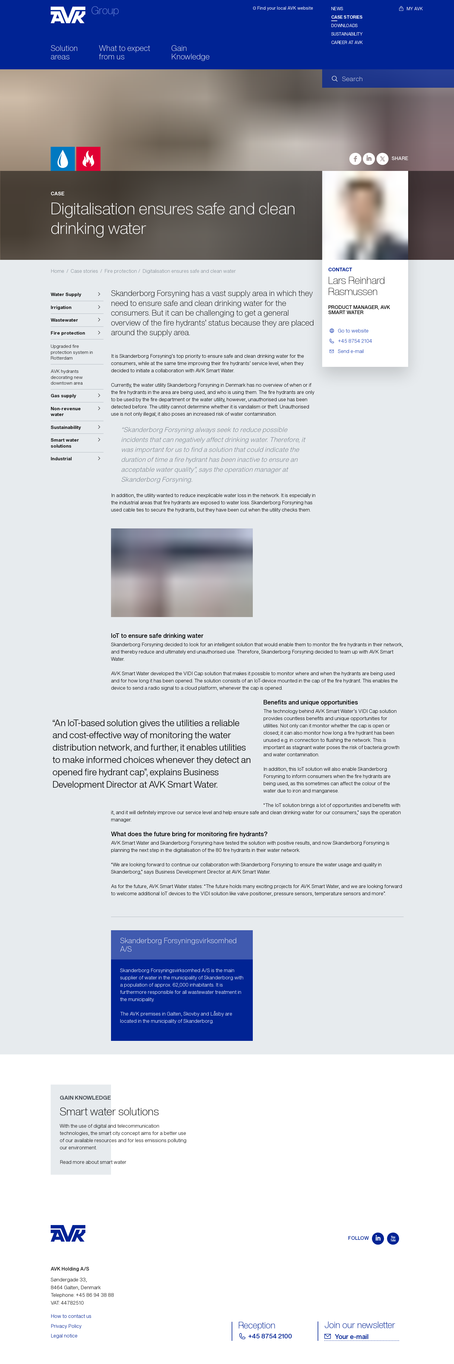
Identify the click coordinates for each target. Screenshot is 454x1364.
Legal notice (64, 1335)
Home (57, 271)
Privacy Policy (66, 1326)
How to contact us (71, 1316)
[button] (77, 294)
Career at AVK (347, 42)
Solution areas (64, 53)
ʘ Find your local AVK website (283, 8)
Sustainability (347, 34)
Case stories (347, 17)
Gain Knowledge (190, 53)
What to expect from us (124, 53)
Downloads (344, 25)
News (337, 8)
